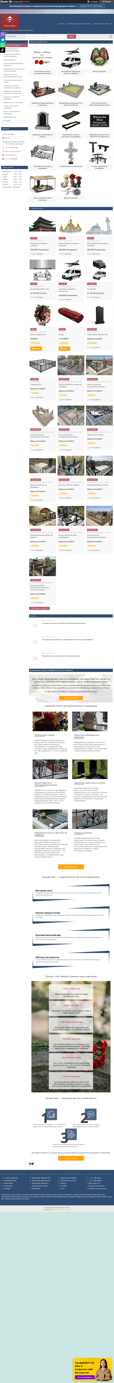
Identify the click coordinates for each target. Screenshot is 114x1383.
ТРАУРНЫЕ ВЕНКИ (9, 1179)
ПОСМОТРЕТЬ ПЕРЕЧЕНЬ (91, 6)
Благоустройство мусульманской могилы (39, 436)
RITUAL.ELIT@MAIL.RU (97, 1185)
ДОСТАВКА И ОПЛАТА (101, 24)
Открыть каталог (71, 867)
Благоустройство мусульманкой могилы (96, 385)
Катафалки (91, 289)
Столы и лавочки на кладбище (11, 107)
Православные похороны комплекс (69, 244)
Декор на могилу (10, 117)
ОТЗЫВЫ (63, 1185)
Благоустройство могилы (69, 485)
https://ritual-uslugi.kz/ (13, 151)
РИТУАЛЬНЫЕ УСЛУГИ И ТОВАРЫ (78, 24)
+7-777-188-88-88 (95, 1177)
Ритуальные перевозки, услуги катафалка (12, 55)
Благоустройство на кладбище (38, 486)
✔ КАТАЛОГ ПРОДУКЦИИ (11, 45)
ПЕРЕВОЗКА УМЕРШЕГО (40, 1182)
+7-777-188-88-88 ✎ (95, 1179)
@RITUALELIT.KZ (95, 1182)
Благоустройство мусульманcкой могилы (68, 436)
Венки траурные (10, 60)
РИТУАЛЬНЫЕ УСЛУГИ (39, 1185)
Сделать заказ (71, 1157)
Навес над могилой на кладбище (12, 112)
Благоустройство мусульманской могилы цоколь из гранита (39, 587)
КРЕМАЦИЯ (36, 1187)
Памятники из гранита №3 (97, 334)
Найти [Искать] (72, 36)
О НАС (62, 1187)
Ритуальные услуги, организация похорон (12, 50)
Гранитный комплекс (95, 435)
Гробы (61, 334)
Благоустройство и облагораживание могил (13, 75)
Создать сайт (17, 1)
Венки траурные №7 (38, 334)
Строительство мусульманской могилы (96, 536)
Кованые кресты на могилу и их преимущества (61, 656)
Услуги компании (71, 698)
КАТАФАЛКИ (7, 1185)
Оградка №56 (35, 384)
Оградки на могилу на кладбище (12, 98)
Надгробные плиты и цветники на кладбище (12, 87)
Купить (37, 348)
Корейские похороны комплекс (38, 244)
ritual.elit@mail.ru (11, 155)
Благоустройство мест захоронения (68, 536)
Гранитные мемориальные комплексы (13, 64)
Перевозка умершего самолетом (67, 290)
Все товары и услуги (38, 608)
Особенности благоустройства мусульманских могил (64, 623)
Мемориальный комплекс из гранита (41, 536)
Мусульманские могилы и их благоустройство (14, 70)
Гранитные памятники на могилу (13, 81)
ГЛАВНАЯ (61, 24)
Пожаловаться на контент (62, 1208)
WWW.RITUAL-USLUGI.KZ (98, 1187)
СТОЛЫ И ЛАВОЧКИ (10, 1177)
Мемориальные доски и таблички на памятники (12, 92)
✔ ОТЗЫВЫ (6, 121)
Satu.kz (67, 1206)
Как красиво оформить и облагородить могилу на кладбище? (67, 640)
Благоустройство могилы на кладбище (70, 385)
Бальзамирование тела (39, 289)
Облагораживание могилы (97, 485)
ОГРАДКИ (6, 1187)
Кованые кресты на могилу (13, 102)
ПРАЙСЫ (63, 1182)
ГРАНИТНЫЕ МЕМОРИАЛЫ (41, 1179)
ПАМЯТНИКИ (8, 1182)
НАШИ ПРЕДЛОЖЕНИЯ (68, 1177)
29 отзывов (94, 2)
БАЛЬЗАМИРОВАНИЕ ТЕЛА (41, 1177)
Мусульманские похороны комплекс (97, 244)
